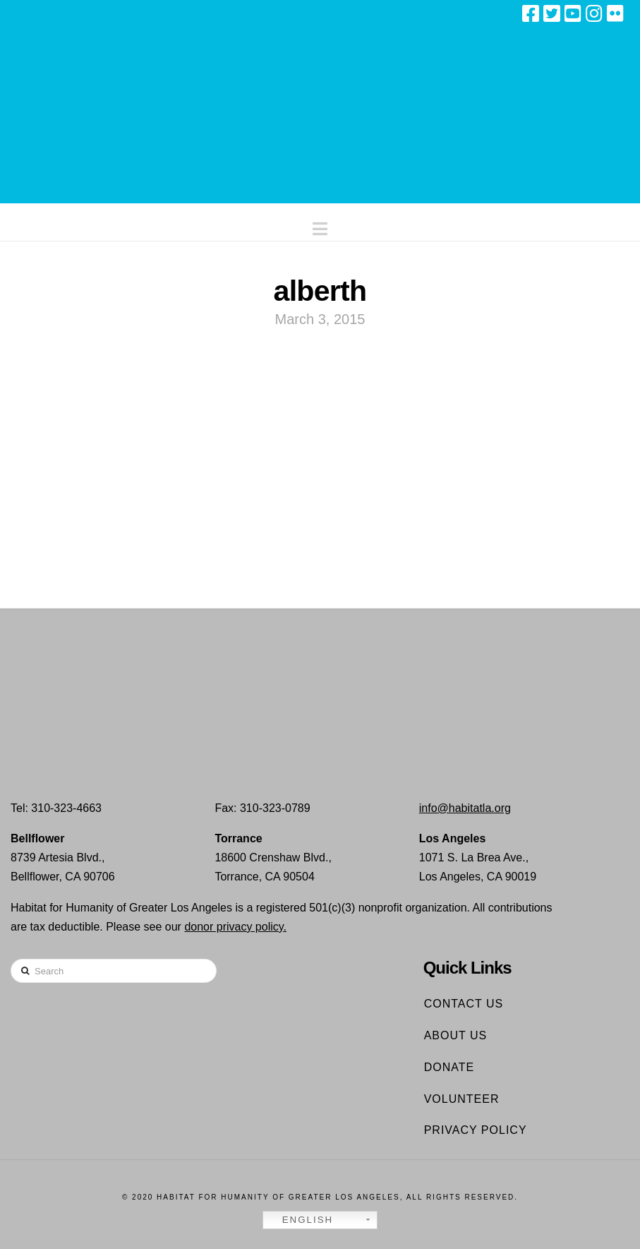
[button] (320, 225)
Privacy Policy (475, 1130)
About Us (456, 1035)
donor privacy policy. (235, 927)
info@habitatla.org (465, 808)
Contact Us (464, 1004)
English (300, 1220)
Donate (449, 1067)
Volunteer (462, 1099)
